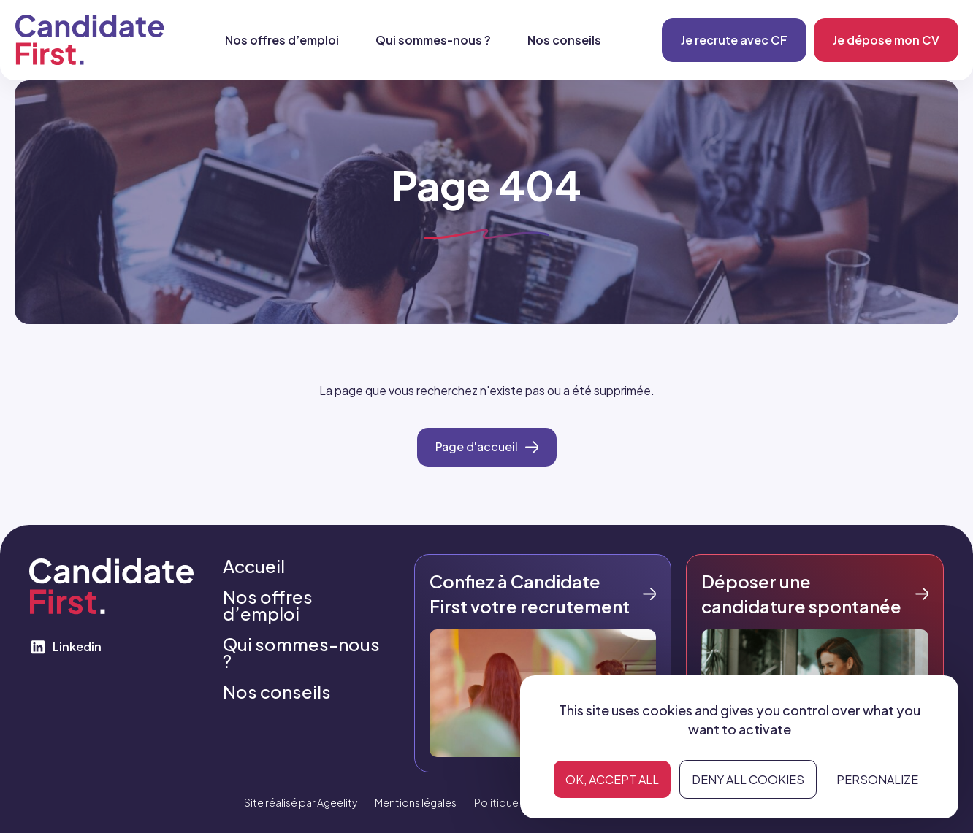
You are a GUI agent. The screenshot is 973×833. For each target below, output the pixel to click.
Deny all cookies (748, 779)
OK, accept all (612, 779)
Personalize (877, 779)
